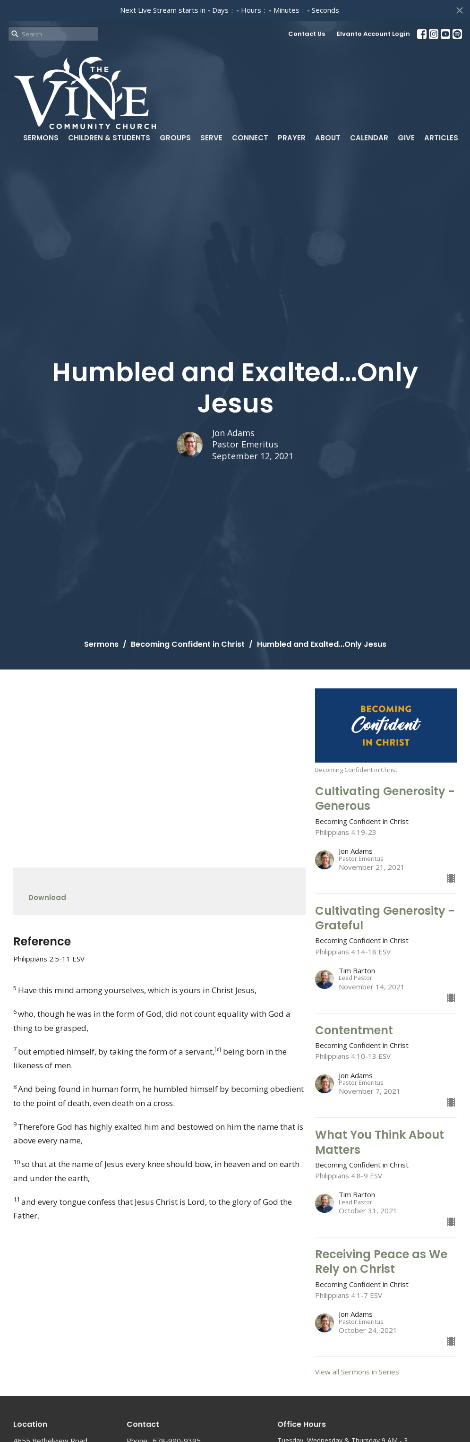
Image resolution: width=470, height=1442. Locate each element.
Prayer (292, 138)
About (328, 138)
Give (406, 138)
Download (47, 897)
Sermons (41, 138)
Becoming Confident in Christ (188, 644)
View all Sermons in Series (357, 1371)
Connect (250, 138)
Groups (175, 138)
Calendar (369, 138)
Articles (441, 138)
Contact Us (306, 33)
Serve (211, 138)
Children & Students (109, 138)
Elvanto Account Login (373, 33)
